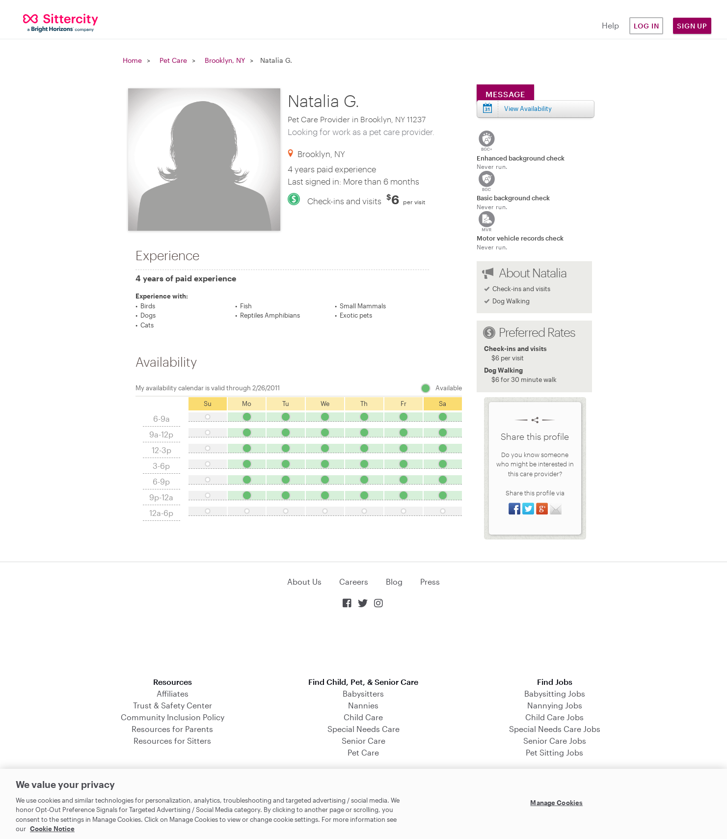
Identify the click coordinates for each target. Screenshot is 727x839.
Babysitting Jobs (554, 693)
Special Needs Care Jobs (554, 728)
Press (430, 581)
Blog (394, 581)
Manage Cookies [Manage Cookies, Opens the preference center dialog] (556, 803)
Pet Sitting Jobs (554, 752)
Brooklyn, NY (225, 60)
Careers (353, 581)
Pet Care (173, 60)
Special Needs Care (363, 728)
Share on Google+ (542, 508)
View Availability (528, 108)
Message (505, 94)
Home (132, 60)
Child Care (363, 717)
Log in (646, 26)
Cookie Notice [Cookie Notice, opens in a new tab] (52, 829)
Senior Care (363, 740)
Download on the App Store (363, 643)
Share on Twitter (528, 508)
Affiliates (172, 693)
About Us (304, 581)
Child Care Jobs (554, 717)
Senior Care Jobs (554, 740)
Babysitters (363, 693)
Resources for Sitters (172, 740)
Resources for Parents (172, 728)
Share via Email (556, 508)
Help (610, 25)
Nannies (363, 705)
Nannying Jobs (554, 705)
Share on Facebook (514, 508)
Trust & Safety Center (172, 705)
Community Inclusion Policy (172, 717)
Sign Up (692, 26)
